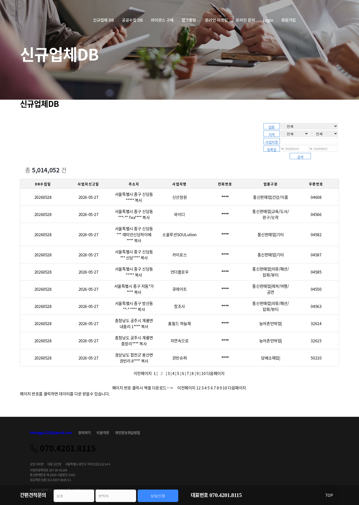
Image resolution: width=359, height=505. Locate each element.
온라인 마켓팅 (216, 20)
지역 (272, 134)
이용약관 (102, 432)
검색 (300, 156)
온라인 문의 (245, 20)
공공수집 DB (132, 20)
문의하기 (84, 432)
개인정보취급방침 (127, 432)
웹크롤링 (189, 20)
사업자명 (271, 142)
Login (268, 20)
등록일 (271, 149)
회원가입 (288, 20)
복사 (138, 200)
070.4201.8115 (225, 495)
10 (203, 373)
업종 (272, 127)
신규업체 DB (103, 20)
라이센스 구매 (162, 20)
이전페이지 (144, 373)
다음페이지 (215, 373)
